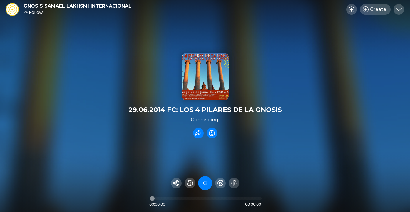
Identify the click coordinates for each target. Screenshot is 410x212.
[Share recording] (198, 133)
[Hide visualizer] (234, 183)
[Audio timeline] (206, 198)
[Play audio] (205, 183)
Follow (33, 12)
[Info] (212, 133)
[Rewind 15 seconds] (190, 183)
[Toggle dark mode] (351, 9)
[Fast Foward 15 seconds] (220, 183)
